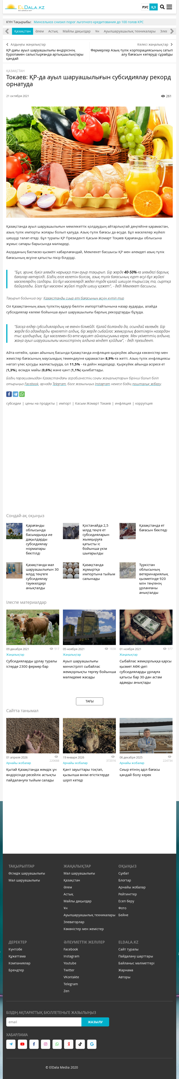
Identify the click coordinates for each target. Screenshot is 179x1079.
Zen (66, 991)
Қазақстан (22, 31)
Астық (53, 31)
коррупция (144, 403)
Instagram (102, 383)
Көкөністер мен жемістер (84, 929)
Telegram (59, 383)
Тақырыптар (21, 866)
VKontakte (71, 977)
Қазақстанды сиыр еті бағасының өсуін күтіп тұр (83, 298)
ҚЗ (153, 7)
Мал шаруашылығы (24, 880)
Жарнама (125, 970)
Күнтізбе (15, 949)
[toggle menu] (169, 7)
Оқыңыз (127, 866)
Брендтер (16, 970)
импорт (65, 403)
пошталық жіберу (146, 383)
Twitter (69, 970)
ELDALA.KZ (128, 942)
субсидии (13, 403)
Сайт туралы (128, 949)
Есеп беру (126, 901)
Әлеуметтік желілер (84, 942)
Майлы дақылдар (77, 31)
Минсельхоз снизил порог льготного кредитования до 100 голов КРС (89, 22)
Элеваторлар (74, 922)
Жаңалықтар (15, 654)
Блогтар (124, 880)
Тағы (90, 701)
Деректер (18, 942)
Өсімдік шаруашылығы (27, 873)
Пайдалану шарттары (135, 956)
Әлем (39, 31)
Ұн (97, 31)
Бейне (123, 915)
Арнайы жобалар (18, 763)
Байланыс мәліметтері (136, 963)
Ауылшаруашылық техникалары (130, 31)
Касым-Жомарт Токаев (93, 403)
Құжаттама (17, 956)
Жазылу (95, 1022)
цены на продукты (40, 403)
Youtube (70, 963)
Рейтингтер (127, 894)
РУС (145, 7)
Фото (122, 908)
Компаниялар (20, 963)
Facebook (31, 383)
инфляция (123, 403)
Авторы (124, 977)
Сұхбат (123, 873)
